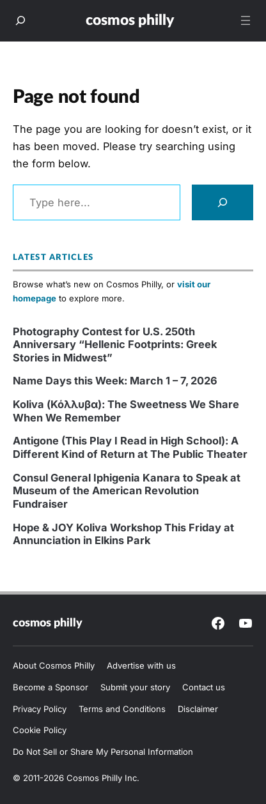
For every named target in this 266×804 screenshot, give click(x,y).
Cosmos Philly (130, 20)
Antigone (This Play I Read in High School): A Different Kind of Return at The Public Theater (130, 447)
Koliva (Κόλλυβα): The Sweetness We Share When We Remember (126, 410)
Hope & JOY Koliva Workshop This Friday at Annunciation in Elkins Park (123, 534)
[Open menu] (245, 20)
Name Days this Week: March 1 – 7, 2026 (115, 380)
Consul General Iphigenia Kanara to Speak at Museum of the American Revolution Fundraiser (126, 490)
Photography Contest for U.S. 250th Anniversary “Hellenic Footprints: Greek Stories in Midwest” (115, 344)
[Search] (222, 202)
